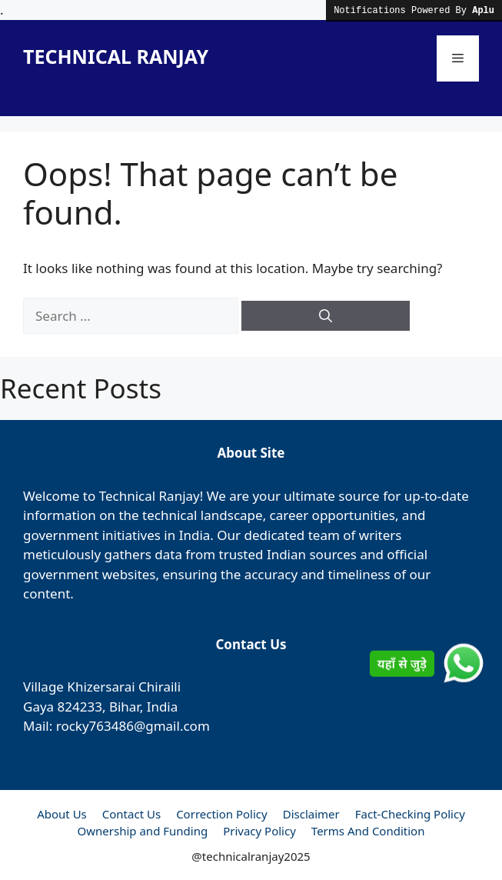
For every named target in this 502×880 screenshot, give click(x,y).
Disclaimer (311, 814)
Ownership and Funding (143, 830)
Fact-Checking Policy (410, 814)
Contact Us (131, 814)
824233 (80, 706)
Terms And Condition (368, 830)
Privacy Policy (259, 830)
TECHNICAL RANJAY (115, 56)
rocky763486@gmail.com (133, 726)
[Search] (325, 316)
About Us (62, 814)
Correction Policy (222, 814)
